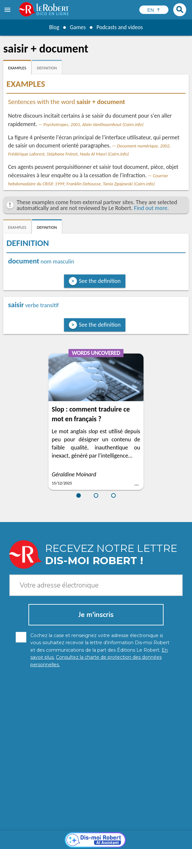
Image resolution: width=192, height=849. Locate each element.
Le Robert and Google (104, 842)
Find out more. (151, 208)
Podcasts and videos (120, 27)
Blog (53, 27)
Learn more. (159, 826)
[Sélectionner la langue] (153, 10)
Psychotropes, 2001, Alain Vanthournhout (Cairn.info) (93, 124)
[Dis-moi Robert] (96, 729)
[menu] (8, 10)
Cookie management (145, 836)
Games (77, 27)
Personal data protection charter (44, 836)
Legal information (101, 836)
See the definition (100, 281)
